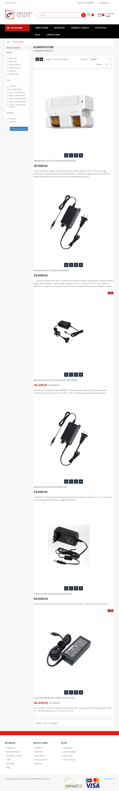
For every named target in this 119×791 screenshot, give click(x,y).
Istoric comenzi (41, 760)
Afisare (99, 64)
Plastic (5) (12, 119)
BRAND (9, 52)
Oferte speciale (69, 752)
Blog (8, 767)
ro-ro (14, 3)
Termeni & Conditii (14, 756)
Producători (67, 748)
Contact (38, 748)
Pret (8, 80)
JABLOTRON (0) (13, 65)
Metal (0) (11, 122)
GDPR (9, 760)
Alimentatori (18, 42)
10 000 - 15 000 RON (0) (16, 99)
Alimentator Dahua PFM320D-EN (50, 487)
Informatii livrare (13, 752)
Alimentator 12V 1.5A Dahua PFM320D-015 (55, 160)
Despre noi (11, 748)
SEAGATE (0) (12, 74)
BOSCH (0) (12, 59)
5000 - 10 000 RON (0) (16, 96)
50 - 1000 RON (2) (14, 89)
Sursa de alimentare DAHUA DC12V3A (53, 593)
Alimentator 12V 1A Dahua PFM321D (51, 270)
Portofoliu (10, 763)
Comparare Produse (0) (43, 51)
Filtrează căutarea (19, 129)
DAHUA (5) (12, 62)
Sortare (83, 59)
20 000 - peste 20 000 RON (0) (16, 106)
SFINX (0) (11, 71)
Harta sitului (39, 756)
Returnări (38, 752)
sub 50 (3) (12, 86)
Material (10, 113)
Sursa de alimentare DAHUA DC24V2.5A (54, 698)
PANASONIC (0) (14, 68)
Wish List (38, 763)
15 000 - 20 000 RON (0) (16, 102)
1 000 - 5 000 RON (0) (16, 92)
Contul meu (104, 3)
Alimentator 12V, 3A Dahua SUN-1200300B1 (55, 380)
